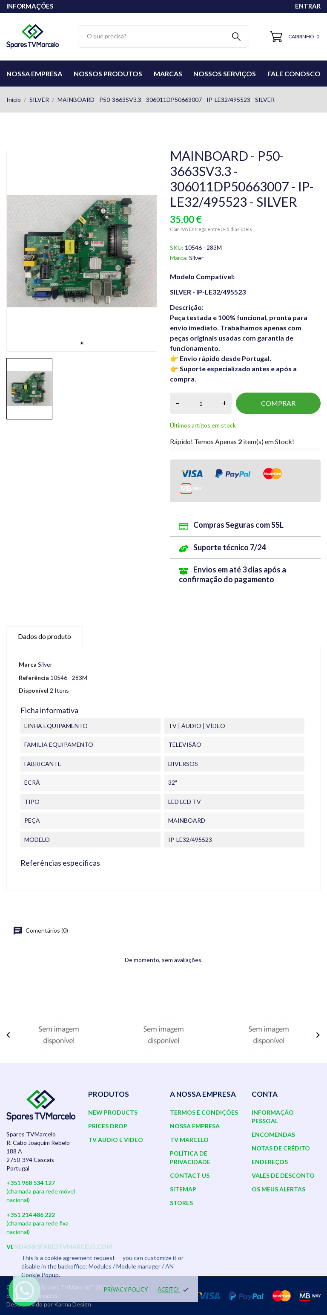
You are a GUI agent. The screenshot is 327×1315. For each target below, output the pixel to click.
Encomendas (273, 1134)
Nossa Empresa (34, 73)
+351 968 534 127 (30, 1182)
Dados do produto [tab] (44, 636)
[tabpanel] (82, 251)
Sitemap (183, 1189)
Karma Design (72, 1304)
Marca (28, 664)
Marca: (179, 257)
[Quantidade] (200, 403)
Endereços (270, 1161)
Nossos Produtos (108, 73)
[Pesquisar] (163, 36)
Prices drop (107, 1126)
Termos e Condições (204, 1112)
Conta (265, 1094)
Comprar (278, 403)
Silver (196, 257)
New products (113, 1112)
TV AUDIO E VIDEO (115, 1139)
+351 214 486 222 (30, 1214)
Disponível (34, 690)
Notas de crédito (281, 1148)
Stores (181, 1202)
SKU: (177, 247)
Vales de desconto (283, 1175)
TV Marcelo (189, 1139)
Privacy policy (126, 1289)
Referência (34, 677)
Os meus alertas (278, 1189)
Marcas (168, 73)
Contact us (189, 1175)
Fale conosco (294, 73)
